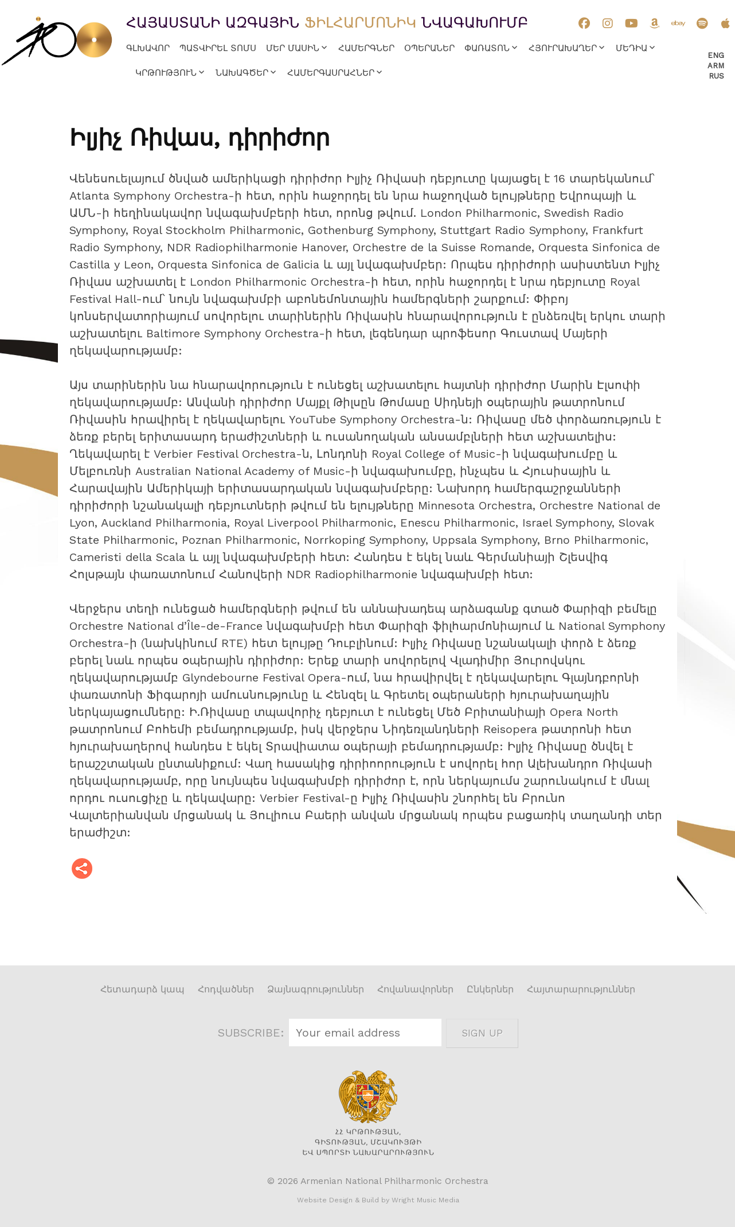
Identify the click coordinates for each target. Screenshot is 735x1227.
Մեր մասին (292, 48)
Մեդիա (631, 48)
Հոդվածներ (226, 989)
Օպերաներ (429, 48)
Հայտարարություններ (581, 989)
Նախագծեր (242, 73)
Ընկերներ (490, 989)
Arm (715, 65)
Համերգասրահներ (330, 73)
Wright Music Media (425, 1200)
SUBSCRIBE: (253, 1032)
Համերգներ (366, 48)
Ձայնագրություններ (315, 989)
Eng (715, 55)
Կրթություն (166, 73)
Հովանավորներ (415, 989)
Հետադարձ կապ (142, 989)
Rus (716, 76)
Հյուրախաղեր (563, 48)
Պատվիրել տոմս (217, 48)
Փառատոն (487, 48)
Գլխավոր (148, 48)
